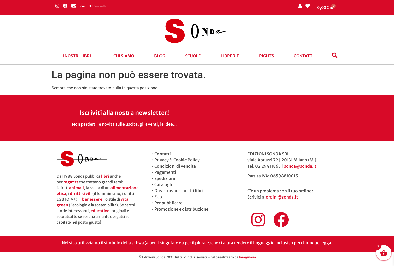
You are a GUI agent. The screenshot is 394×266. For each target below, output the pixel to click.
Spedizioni (164, 178)
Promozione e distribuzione (181, 209)
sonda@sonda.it (300, 166)
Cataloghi (164, 184)
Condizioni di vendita (175, 166)
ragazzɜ (70, 182)
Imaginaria (247, 257)
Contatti (304, 56)
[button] (78, 56)
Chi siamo (123, 56)
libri (105, 176)
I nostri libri (77, 56)
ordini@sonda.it (282, 197)
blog (159, 56)
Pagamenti (165, 172)
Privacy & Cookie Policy (177, 160)
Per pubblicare (168, 202)
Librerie (230, 56)
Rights (266, 56)
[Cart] (325, 8)
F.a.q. (159, 196)
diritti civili (81, 193)
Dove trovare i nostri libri (178, 190)
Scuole (193, 56)
